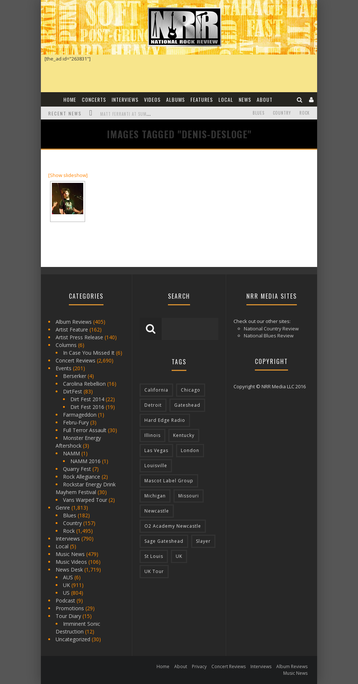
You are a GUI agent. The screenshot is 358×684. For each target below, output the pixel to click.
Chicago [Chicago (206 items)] (190, 390)
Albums (175, 99)
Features (201, 99)
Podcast (65, 600)
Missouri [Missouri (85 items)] (188, 496)
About (265, 99)
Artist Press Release (79, 337)
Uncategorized (73, 639)
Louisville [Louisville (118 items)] (155, 465)
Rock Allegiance (81, 476)
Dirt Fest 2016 (87, 406)
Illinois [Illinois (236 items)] (152, 435)
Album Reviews (74, 321)
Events (63, 368)
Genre (63, 507)
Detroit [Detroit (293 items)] (153, 405)
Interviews (125, 99)
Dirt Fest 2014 (87, 399)
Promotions (70, 608)
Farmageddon (79, 414)
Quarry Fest (77, 468)
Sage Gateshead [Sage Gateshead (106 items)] (163, 541)
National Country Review (271, 328)
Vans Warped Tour (85, 499)
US (66, 592)
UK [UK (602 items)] (179, 556)
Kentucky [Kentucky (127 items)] (183, 435)
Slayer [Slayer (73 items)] (203, 541)
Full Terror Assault (84, 430)
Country (282, 113)
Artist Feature (72, 329)
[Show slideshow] (68, 175)
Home (69, 99)
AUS (68, 577)
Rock (304, 113)
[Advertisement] (276, 203)
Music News (70, 554)
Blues (258, 113)
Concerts (94, 99)
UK (66, 584)
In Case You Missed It (89, 352)
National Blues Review (269, 335)
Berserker (74, 375)
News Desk (69, 569)
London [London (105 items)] (190, 450)
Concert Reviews (75, 360)
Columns (66, 344)
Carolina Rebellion (84, 383)
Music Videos (71, 561)
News (245, 99)
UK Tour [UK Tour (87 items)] (154, 571)
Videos (152, 99)
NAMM (71, 453)
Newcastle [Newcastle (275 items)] (156, 511)
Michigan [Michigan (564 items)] (155, 496)
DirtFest (72, 391)
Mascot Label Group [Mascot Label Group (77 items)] (168, 481)
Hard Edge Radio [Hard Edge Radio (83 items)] (164, 420)
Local (225, 99)
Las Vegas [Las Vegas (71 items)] (156, 450)
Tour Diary (68, 615)
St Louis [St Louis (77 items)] (153, 556)
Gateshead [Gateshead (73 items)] (187, 405)
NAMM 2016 (85, 461)
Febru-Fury (76, 422)
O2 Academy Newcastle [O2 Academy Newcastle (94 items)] (172, 526)
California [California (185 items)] (156, 390)
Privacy (199, 666)
